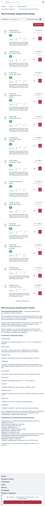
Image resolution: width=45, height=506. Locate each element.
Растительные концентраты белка (28, 9)
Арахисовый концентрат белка (15, 161)
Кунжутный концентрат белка (15, 73)
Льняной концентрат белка (16, 182)
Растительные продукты (8, 9)
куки (35, 497)
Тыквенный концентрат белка (15, 117)
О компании (5, 482)
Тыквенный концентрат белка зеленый (15, 246)
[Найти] (39, 2)
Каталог (11, 6)
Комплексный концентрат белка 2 (15, 286)
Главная (3, 6)
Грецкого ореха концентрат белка (15, 203)
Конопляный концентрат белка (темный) (15, 139)
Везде (8, 2)
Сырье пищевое (22, 6)
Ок (22, 502)
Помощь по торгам (7, 479)
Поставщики (5, 490)
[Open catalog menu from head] (2, 2)
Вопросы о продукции (8, 493)
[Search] (23, 2)
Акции (3, 484)
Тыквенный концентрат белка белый (15, 95)
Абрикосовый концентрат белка (15, 31)
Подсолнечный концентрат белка (15, 52)
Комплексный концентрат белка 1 (15, 268)
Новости (4, 487)
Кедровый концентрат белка (15, 224)
